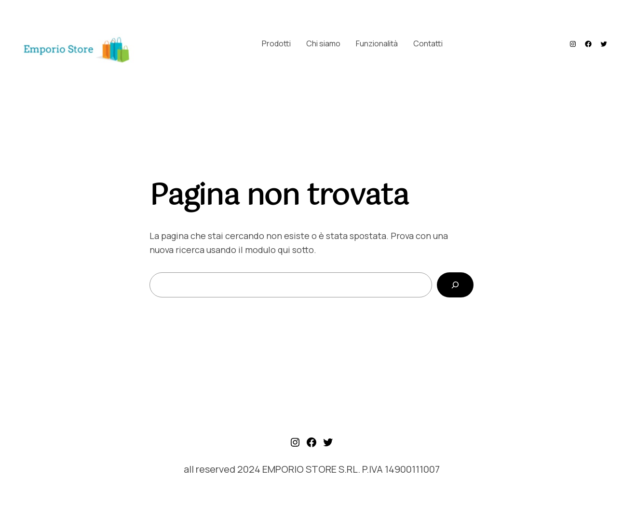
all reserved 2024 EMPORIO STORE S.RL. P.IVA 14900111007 (312, 469)
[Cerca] (455, 284)
